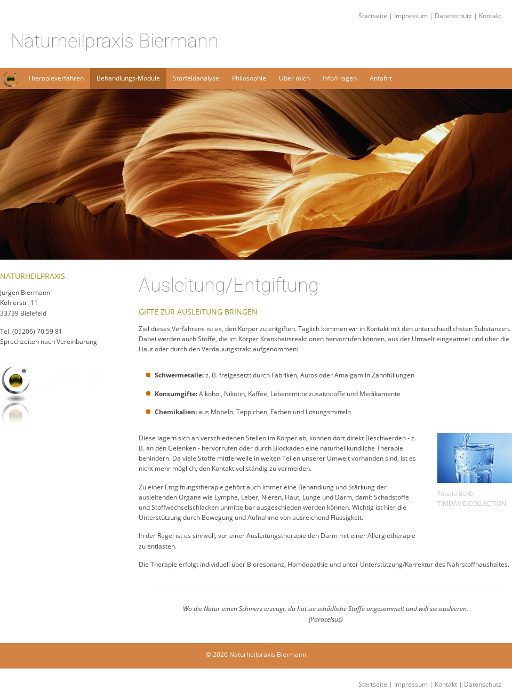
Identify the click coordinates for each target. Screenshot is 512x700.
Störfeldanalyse (196, 78)
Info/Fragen (340, 78)
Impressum (411, 15)
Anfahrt (381, 78)
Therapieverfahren (56, 78)
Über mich (294, 78)
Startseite (207, 15)
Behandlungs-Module (128, 78)
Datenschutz (453, 15)
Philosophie (249, 78)
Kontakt (490, 15)
